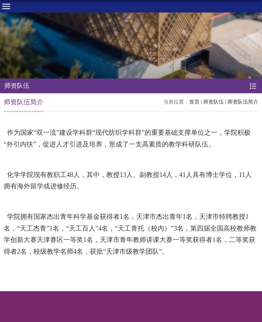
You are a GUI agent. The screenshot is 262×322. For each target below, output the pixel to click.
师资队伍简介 (242, 102)
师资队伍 (213, 102)
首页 (194, 102)
